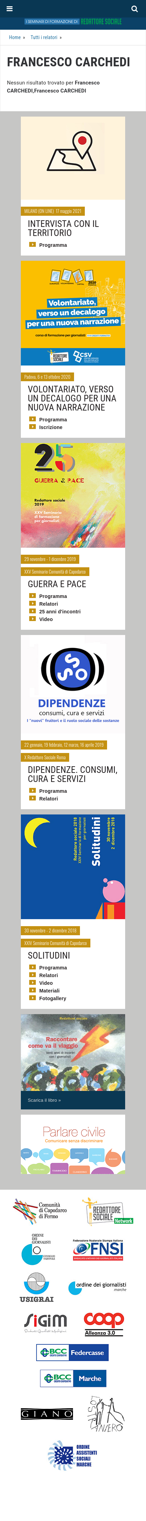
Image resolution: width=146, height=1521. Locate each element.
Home (15, 37)
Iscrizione (51, 427)
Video (46, 619)
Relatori (48, 604)
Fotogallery (52, 998)
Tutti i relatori (44, 37)
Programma (53, 245)
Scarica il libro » (44, 1100)
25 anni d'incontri (60, 611)
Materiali (49, 991)
